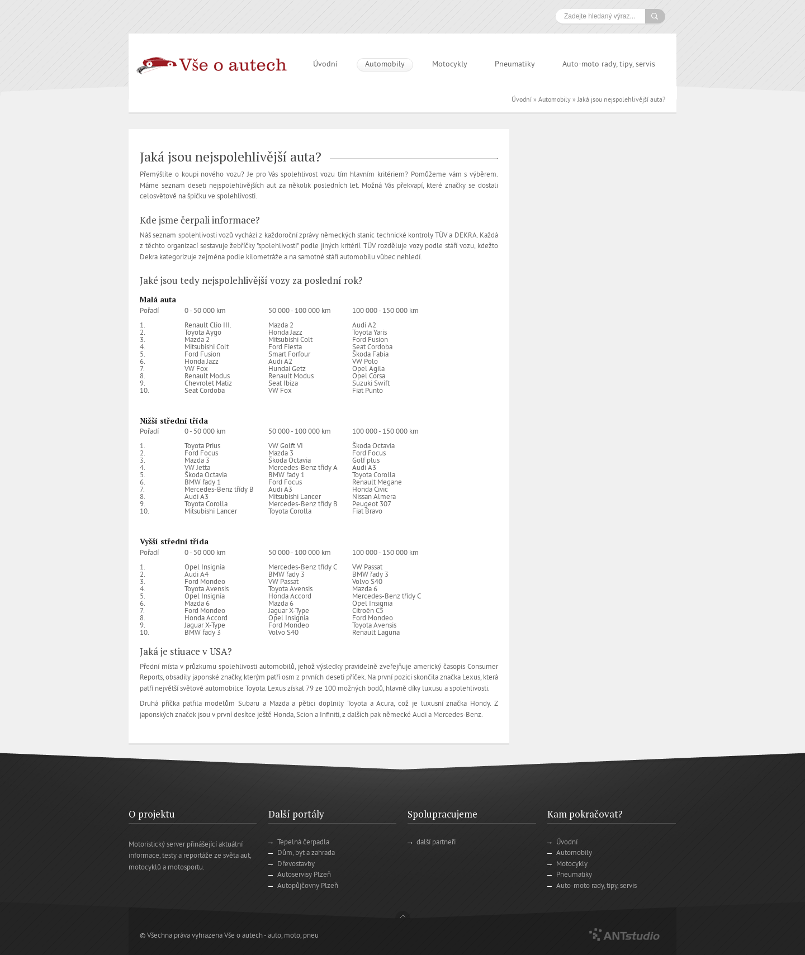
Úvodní (325, 64)
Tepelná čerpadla (303, 842)
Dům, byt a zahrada (306, 853)
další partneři (436, 842)
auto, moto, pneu (293, 936)
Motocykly (449, 64)
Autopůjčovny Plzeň (307, 886)
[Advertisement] (599, 296)
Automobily (385, 64)
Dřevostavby (296, 864)
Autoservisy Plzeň (304, 875)
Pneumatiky (515, 64)
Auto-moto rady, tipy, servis (608, 64)
